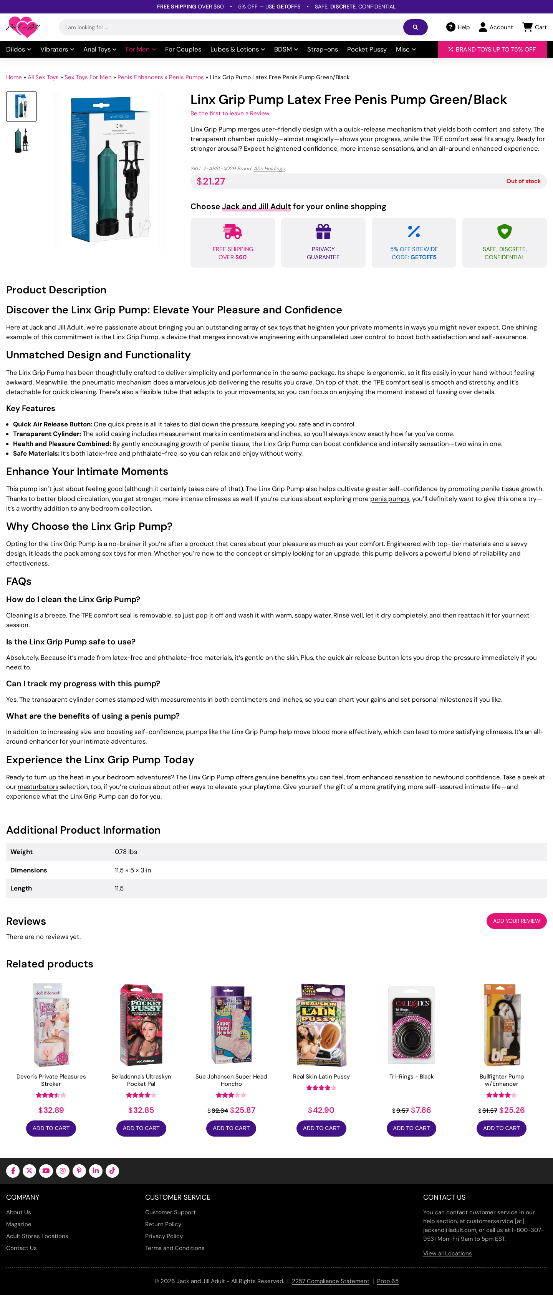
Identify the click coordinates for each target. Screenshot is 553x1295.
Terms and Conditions (175, 1248)
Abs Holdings (269, 168)
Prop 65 (388, 1281)
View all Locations (447, 1253)
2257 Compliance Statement (330, 1281)
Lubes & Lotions (237, 49)
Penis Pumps (186, 77)
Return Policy (163, 1224)
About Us (18, 1212)
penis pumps (389, 498)
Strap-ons (322, 49)
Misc (406, 49)
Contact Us (21, 1248)
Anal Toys (100, 49)
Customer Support (170, 1212)
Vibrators (57, 49)
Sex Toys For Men (88, 77)
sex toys (280, 327)
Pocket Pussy (367, 49)
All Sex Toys (43, 77)
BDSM (286, 49)
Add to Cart (51, 1128)
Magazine (18, 1224)
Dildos (18, 49)
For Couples (183, 49)
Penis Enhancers (140, 77)
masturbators (38, 786)
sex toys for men (126, 553)
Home (14, 77)
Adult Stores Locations (37, 1236)
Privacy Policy (164, 1236)
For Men (141, 49)
